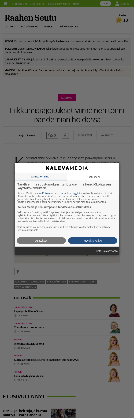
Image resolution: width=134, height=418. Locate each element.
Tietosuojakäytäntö (107, 250)
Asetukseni (93, 176)
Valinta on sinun (41, 176)
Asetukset (41, 240)
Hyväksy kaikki (93, 240)
